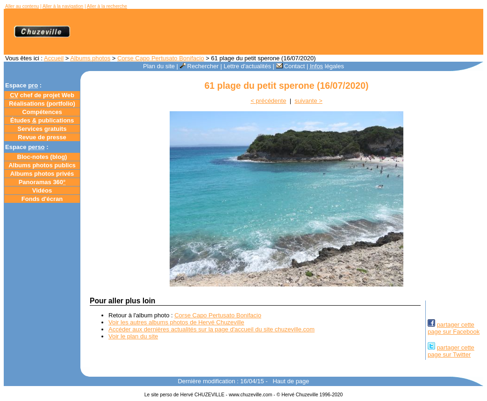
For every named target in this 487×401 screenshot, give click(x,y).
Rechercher (199, 66)
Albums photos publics (42, 165)
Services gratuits (42, 128)
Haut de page (290, 381)
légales (327, 66)
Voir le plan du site (133, 336)
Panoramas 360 (42, 182)
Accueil (54, 58)
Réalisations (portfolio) (42, 103)
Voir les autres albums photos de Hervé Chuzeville (176, 322)
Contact (290, 66)
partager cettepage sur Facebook (454, 328)
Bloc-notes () (42, 156)
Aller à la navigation (63, 6)
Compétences (42, 111)
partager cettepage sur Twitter (451, 351)
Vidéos (42, 190)
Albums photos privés (42, 173)
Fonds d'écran (42, 198)
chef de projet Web (42, 95)
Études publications (42, 120)
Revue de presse (42, 137)
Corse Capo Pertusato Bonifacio (160, 58)
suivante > (308, 100)
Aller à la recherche (107, 6)
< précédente (268, 100)
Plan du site (159, 66)
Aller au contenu (22, 6)
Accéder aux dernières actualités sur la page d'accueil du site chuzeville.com (211, 329)
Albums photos (90, 58)
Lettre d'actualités (247, 66)
